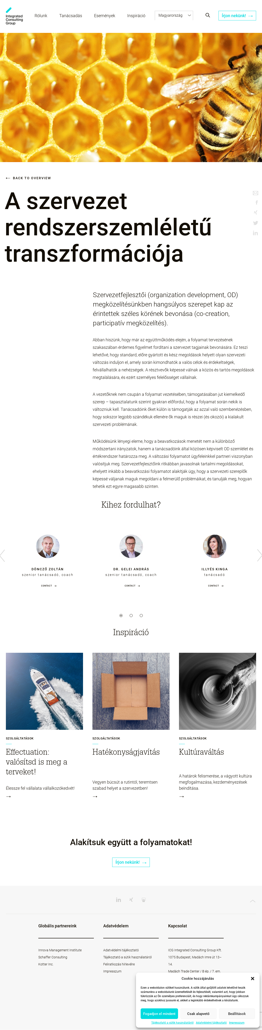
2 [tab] (131, 615)
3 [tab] (141, 615)
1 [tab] (121, 615)
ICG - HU (14, 17)
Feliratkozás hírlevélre (119, 964)
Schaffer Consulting (52, 957)
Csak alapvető (198, 1014)
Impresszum (236, 1022)
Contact (46, 586)
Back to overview (28, 178)
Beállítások (237, 1014)
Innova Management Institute (60, 950)
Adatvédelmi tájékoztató (211, 1022)
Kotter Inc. (45, 964)
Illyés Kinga (215, 569)
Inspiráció (136, 15)
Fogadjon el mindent (159, 1014)
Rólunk (41, 15)
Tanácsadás (71, 15)
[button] (252, 978)
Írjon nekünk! (237, 15)
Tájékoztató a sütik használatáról (172, 1022)
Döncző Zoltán (48, 569)
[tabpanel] (47, 556)
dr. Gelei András (131, 569)
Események (104, 15)
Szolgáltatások (20, 738)
